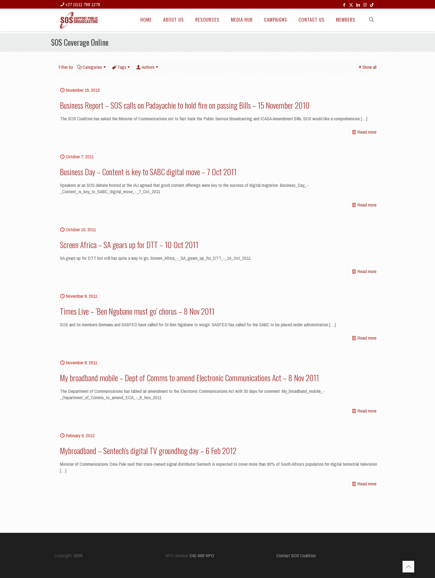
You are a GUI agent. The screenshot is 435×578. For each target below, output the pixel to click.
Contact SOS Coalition (296, 555)
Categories (92, 67)
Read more (366, 132)
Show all (367, 67)
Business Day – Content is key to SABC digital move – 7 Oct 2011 (148, 171)
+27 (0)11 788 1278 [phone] (82, 4)
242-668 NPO (201, 555)
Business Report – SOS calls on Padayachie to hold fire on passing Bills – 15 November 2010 (185, 105)
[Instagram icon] (365, 5)
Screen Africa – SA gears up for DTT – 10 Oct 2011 (129, 244)
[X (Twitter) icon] (351, 5)
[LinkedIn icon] (358, 5)
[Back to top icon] (408, 566)
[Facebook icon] (344, 5)
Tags (121, 67)
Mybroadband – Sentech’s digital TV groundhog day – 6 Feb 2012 (148, 450)
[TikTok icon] (372, 5)
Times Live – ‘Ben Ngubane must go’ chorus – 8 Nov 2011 (137, 311)
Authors (147, 67)
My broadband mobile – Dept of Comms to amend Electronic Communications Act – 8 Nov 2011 (189, 377)
